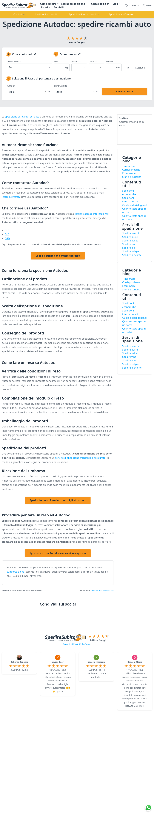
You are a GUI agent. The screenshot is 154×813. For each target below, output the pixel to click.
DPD (7, 238)
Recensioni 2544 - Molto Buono (77, 644)
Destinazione (60, 86)
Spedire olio (129, 247)
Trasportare (97, 590)
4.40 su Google (98, 640)
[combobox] (29, 91)
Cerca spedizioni (100, 3)
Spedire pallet (130, 240)
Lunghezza (76, 62)
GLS (7, 234)
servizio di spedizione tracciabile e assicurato (80, 457)
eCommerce (108, 590)
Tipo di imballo (14, 62)
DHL (7, 230)
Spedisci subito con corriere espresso (58, 255)
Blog (115, 3)
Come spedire (48, 3)
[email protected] (11, 196)
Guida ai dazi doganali (134, 205)
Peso (56, 62)
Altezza (109, 62)
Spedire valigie (130, 251)
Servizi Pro (60, 7)
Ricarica (45, 7)
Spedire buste (130, 237)
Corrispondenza (131, 169)
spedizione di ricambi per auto (22, 116)
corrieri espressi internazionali (91, 213)
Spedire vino (129, 244)
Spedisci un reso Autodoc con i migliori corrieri (58, 500)
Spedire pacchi (130, 233)
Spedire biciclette (132, 255)
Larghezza (94, 62)
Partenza (11, 86)
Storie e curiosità (131, 176)
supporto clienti (16, 571)
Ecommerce (129, 173)
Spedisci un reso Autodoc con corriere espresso (58, 553)
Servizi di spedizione (73, 3)
